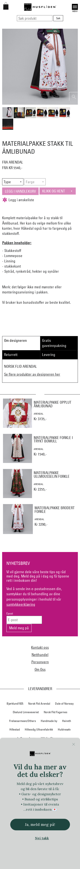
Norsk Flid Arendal (39, 703)
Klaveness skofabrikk (18, 747)
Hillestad (14, 729)
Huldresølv (64, 729)
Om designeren (15, 340)
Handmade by (49, 721)
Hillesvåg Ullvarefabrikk (39, 729)
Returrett (10, 354)
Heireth (66, 721)
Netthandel (40, 654)
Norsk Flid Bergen (27, 773)
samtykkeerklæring (20, 604)
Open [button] (75, 7)
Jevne (32, 738)
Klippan (40, 747)
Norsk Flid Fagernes (55, 712)
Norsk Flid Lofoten (53, 773)
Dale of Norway (64, 703)
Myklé (24, 755)
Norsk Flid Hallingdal (26, 782)
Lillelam (69, 747)
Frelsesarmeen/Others (22, 721)
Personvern (40, 662)
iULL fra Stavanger (52, 738)
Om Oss (40, 669)
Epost (9, 613)
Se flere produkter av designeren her (32, 374)
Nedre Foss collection (46, 755)
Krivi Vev (55, 747)
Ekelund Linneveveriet (26, 712)
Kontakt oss (40, 647)
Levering (48, 354)
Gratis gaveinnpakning (54, 343)
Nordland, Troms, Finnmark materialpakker (40, 764)
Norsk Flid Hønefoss (55, 782)
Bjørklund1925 (15, 703)
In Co (20, 738)
